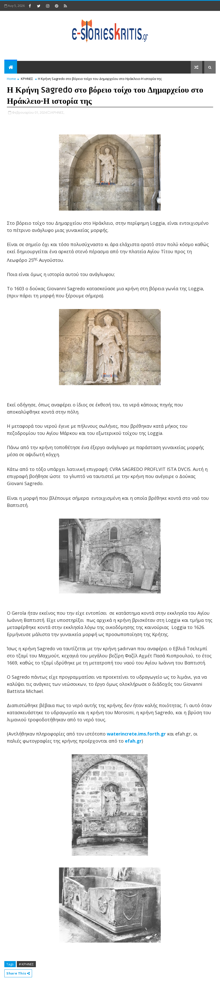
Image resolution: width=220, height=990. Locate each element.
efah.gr (133, 741)
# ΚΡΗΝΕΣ (26, 964)
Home (11, 78)
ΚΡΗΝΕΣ (27, 78)
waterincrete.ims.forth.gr (136, 734)
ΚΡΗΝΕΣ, (57, 112)
